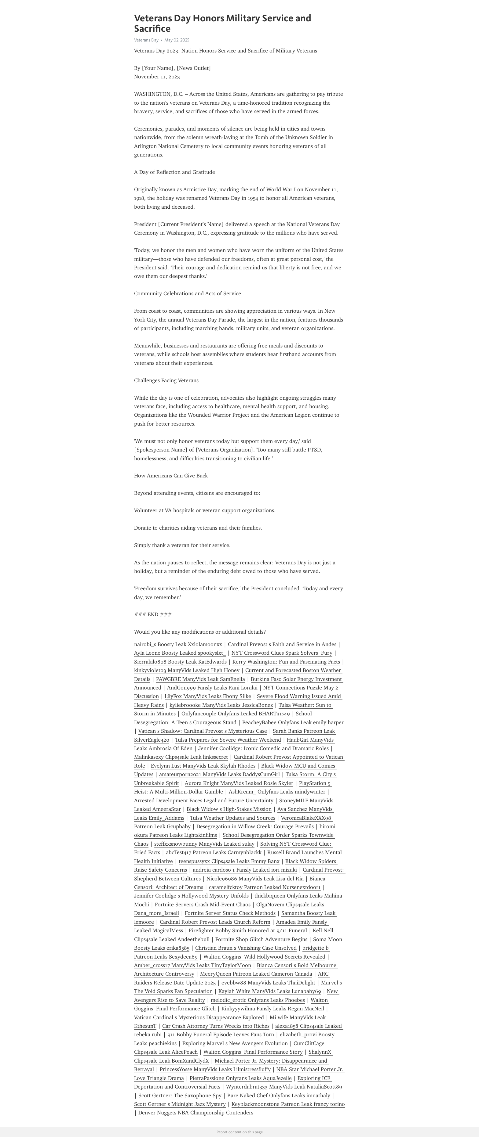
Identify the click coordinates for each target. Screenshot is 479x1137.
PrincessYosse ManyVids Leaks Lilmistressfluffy (215, 1069)
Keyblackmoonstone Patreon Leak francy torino (288, 1104)
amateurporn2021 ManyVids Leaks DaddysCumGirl (219, 774)
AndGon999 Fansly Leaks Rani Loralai (212, 687)
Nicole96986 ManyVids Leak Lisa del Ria (255, 878)
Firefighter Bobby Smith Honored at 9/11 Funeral (248, 930)
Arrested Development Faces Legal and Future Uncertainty (203, 800)
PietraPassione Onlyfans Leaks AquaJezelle (241, 1078)
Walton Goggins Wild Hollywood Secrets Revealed (264, 956)
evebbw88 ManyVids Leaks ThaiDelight (268, 982)
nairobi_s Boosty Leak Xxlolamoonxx (178, 644)
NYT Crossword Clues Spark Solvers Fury (282, 652)
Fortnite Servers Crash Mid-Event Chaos (202, 904)
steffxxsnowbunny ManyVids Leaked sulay (204, 843)
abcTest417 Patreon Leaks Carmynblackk (213, 852)
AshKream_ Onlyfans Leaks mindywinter (277, 791)
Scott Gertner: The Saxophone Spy (179, 1095)
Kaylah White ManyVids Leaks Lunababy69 (269, 991)
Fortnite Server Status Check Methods (230, 913)
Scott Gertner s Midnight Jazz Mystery (180, 1104)
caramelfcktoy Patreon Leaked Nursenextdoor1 (265, 887)
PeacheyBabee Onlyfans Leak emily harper (293, 722)
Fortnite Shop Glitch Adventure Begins (261, 939)
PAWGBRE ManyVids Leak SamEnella (200, 679)
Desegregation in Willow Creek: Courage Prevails (255, 826)
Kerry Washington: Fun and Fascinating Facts (286, 661)
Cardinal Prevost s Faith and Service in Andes (282, 644)
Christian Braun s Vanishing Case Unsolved (246, 948)
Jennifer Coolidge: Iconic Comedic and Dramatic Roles (263, 748)
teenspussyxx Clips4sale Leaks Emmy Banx (229, 861)
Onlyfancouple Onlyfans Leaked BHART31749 (235, 713)
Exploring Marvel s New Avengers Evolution (235, 1043)
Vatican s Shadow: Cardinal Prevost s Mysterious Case (202, 731)
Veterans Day (146, 40)
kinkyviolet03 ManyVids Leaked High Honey (187, 670)
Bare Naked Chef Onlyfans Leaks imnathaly (278, 1095)
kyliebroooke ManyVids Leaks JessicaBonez (221, 705)
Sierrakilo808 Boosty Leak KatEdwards (180, 661)
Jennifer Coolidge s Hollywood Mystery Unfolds (191, 895)
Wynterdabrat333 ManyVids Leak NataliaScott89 (284, 1086)
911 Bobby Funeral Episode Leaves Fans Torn (220, 1034)
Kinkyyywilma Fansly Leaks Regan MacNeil (272, 1008)
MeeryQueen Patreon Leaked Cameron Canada (256, 973)
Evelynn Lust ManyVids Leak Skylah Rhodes (203, 765)
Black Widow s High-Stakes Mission (229, 809)
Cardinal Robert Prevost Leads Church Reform (215, 922)
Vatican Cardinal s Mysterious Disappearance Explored (199, 1017)
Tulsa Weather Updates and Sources (232, 818)
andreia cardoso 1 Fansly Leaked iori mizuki (245, 869)
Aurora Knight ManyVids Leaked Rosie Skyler (239, 783)
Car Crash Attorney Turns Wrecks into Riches (215, 1026)
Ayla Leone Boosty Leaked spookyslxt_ (180, 652)
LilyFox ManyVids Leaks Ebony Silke (208, 696)
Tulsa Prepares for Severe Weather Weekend (228, 739)
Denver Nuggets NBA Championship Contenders (195, 1112)
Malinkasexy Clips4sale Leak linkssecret (181, 757)
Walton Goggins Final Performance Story (253, 1052)
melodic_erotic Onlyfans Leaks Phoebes (258, 1000)
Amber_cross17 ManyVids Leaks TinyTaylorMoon (192, 965)
